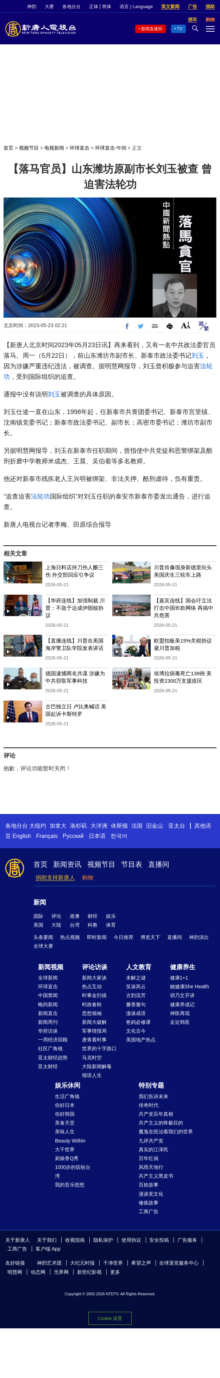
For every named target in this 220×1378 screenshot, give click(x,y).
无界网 (61, 1272)
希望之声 (141, 1263)
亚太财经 (48, 1066)
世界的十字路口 (99, 1048)
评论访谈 (94, 967)
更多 (115, 1272)
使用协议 (131, 1240)
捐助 (210, 6)
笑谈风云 (136, 986)
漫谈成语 (136, 1013)
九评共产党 (151, 1141)
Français (46, 836)
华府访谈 (48, 1031)
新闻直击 (48, 1013)
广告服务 (187, 1240)
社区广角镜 (50, 1048)
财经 (93, 916)
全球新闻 (48, 978)
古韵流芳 (136, 995)
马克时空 (92, 1057)
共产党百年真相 (156, 1114)
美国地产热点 (141, 1039)
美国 (38, 925)
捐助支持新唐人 (55, 878)
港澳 (75, 916)
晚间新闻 (48, 1004)
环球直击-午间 (110, 148)
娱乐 (111, 916)
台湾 (75, 925)
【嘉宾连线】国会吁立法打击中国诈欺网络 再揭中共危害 (183, 607)
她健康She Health (189, 986)
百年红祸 (148, 1158)
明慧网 (14, 1272)
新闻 (39, 902)
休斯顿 (119, 826)
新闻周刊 (48, 1022)
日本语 (97, 836)
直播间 (158, 864)
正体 (93, 6)
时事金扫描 (94, 995)
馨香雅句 (136, 1004)
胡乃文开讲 (182, 995)
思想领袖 (92, 1013)
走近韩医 (180, 1022)
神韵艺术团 (49, 1263)
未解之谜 (136, 978)
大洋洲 (98, 826)
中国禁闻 (48, 995)
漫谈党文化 (151, 1194)
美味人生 (65, 1131)
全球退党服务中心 (179, 1263)
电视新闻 (54, 148)
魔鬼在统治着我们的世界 (166, 1131)
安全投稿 (159, 1240)
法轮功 (40, 496)
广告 (192, 6)
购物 (87, 878)
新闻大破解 (94, 1022)
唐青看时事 (94, 1039)
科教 (93, 925)
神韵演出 (199, 937)
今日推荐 (123, 937)
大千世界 (65, 1149)
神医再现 (180, 1013)
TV (179, 28)
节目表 (131, 864)
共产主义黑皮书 (156, 1176)
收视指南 (75, 1240)
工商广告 (148, 1211)
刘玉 (197, 355)
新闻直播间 (151, 28)
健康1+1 (179, 978)
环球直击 (79, 148)
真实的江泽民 (153, 1149)
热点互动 (92, 986)
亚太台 (176, 826)
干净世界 (113, 1263)
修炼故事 (148, 1202)
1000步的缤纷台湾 (72, 1171)
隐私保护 (103, 1240)
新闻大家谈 (94, 978)
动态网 (38, 1272)
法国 (137, 826)
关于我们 (47, 1240)
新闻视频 (50, 967)
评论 (56, 916)
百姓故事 (148, 1185)
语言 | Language (136, 6)
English (21, 836)
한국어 (119, 836)
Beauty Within (70, 1141)
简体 (106, 6)
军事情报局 (94, 1031)
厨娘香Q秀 (66, 1158)
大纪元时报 (82, 1263)
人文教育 (138, 967)
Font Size (186, 325)
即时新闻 (97, 937)
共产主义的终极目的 (161, 1123)
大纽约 (37, 826)
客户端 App (48, 1249)
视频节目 (29, 148)
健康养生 (182, 967)
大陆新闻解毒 (97, 1066)
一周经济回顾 (53, 1039)
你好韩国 (65, 1114)
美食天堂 (65, 1123)
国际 (38, 916)
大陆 (56, 925)
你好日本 (65, 1105)
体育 (111, 925)
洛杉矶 (78, 826)
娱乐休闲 (67, 1085)
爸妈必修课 (138, 1022)
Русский (73, 836)
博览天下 (150, 937)
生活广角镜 (67, 1096)
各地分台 (71, 6)
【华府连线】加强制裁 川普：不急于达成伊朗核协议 (75, 607)
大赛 (49, 6)
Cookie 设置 (110, 1318)
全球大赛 (43, 946)
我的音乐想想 (69, 1185)
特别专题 (151, 1085)
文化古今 (136, 1031)
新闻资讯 (67, 864)
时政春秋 (92, 1004)
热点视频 (70, 937)
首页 (8, 148)
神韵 (31, 6)
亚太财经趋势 (53, 1057)
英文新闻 (170, 6)
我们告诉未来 (153, 1096)
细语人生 (92, 1075)
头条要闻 (43, 937)
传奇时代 (148, 1105)
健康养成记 (182, 1004)
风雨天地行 (151, 1167)
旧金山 (154, 826)
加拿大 (58, 826)
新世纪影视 (89, 1272)
